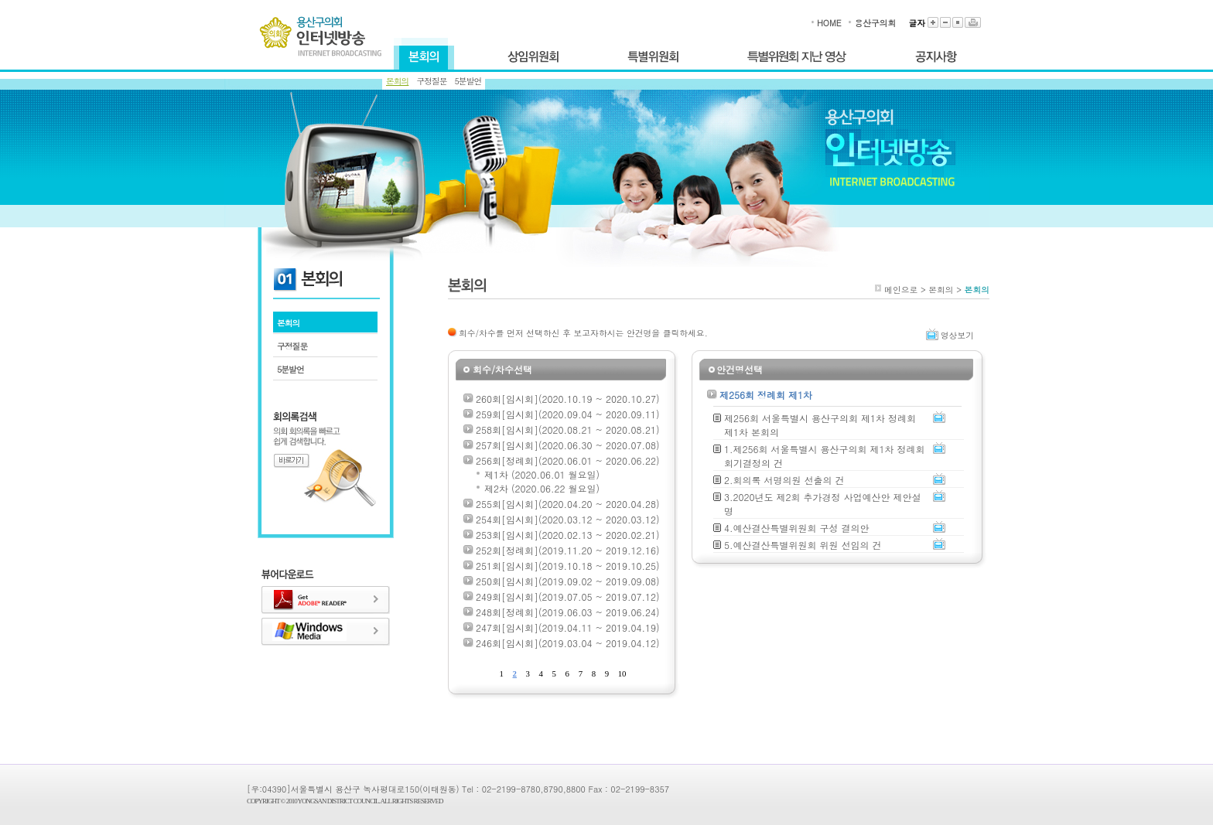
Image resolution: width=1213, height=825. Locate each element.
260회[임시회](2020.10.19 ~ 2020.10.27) (567, 398)
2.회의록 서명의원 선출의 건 (784, 479)
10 (622, 673)
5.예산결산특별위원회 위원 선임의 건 (803, 544)
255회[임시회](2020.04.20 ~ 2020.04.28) (567, 503)
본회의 (397, 81)
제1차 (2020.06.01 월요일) (542, 474)
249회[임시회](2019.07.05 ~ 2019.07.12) (567, 596)
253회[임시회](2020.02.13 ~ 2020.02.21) (567, 534)
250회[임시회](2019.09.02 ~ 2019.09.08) (567, 581)
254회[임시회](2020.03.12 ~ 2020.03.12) (567, 519)
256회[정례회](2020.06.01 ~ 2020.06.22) (567, 460)
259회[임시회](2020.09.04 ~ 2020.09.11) (567, 414)
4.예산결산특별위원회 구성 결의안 (797, 527)
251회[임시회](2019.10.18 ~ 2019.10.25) (567, 565)
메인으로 (900, 289)
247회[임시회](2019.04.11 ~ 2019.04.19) (567, 627)
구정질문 (431, 81)
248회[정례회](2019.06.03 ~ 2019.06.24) (567, 612)
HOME (829, 23)
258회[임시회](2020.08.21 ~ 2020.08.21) (567, 429)
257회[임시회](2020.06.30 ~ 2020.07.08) (567, 445)
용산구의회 (875, 23)
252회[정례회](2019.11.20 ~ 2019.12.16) (567, 550)
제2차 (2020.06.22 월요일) (542, 488)
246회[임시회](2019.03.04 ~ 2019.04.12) (567, 642)
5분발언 (468, 81)
